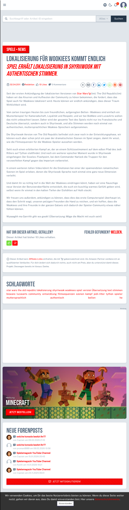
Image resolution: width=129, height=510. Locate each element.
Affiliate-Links (36, 259)
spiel (79, 290)
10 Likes (43, 84)
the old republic (27, 290)
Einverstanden (65, 503)
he (121, 297)
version (87, 290)
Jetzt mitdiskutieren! (64, 481)
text (109, 290)
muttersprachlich (16, 297)
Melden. (117, 232)
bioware (11, 294)
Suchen (118, 18)
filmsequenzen (66, 294)
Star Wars (84, 93)
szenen (80, 294)
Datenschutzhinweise (107, 499)
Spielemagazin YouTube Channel (33, 453)
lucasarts (22, 294)
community (34, 294)
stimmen (118, 290)
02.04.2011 (15, 84)
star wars (11, 290)
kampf (88, 294)
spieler (118, 294)
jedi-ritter (99, 294)
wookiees (70, 290)
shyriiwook (58, 290)
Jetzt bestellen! (20, 412)
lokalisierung (44, 290)
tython (109, 294)
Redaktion (29, 84)
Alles (102, 18)
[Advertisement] (64, 32)
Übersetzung (99, 290)
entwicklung (49, 294)
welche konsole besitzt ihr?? (31, 436)
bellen (92, 297)
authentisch (57, 297)
